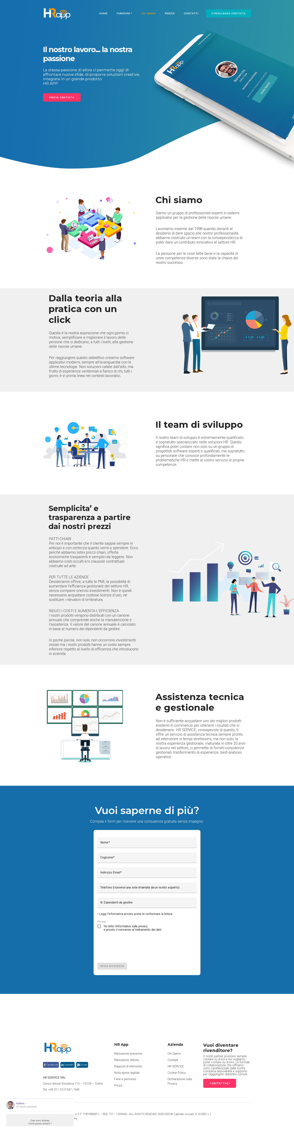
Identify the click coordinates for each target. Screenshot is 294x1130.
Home (103, 13)
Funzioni (123, 13)
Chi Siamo (148, 13)
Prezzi (170, 13)
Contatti (191, 13)
